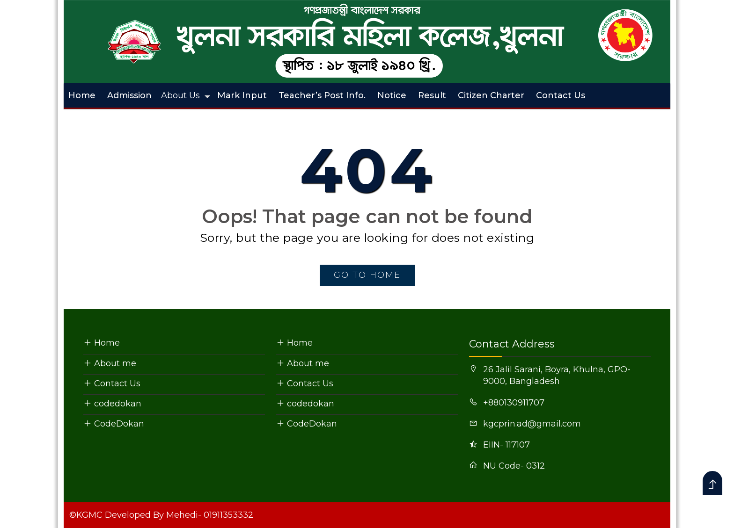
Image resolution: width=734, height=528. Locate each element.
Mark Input (242, 95)
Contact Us (560, 95)
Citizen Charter (491, 95)
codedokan (112, 403)
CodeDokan (113, 424)
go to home (367, 275)
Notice (391, 95)
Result (432, 95)
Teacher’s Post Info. (322, 95)
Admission (129, 95)
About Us (180, 95)
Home (81, 95)
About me (109, 363)
